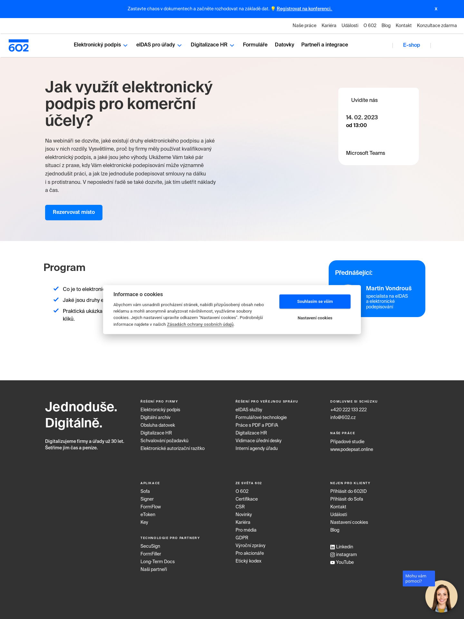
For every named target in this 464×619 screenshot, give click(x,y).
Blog (386, 26)
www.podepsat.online (351, 447)
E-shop (411, 44)
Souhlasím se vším (315, 301)
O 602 (369, 26)
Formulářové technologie (261, 416)
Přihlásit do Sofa (346, 497)
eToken (147, 513)
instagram (343, 553)
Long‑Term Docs (157, 560)
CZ (444, 44)
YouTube (342, 560)
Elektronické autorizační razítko (172, 447)
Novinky (244, 513)
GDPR (242, 536)
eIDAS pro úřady (159, 44)
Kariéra (329, 26)
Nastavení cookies (349, 520)
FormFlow (150, 505)
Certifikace (247, 497)
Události (350, 26)
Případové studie (347, 440)
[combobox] (444, 44)
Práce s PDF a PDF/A (257, 424)
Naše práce (304, 26)
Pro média (246, 528)
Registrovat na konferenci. (305, 9)
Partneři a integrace (324, 44)
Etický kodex (248, 559)
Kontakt (404, 26)
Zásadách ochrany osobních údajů (200, 324)
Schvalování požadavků (164, 439)
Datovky (284, 44)
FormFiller (150, 552)
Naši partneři (153, 568)
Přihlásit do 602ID (348, 489)
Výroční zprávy (251, 544)
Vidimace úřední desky (259, 439)
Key (144, 520)
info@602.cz (343, 416)
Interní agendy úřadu (257, 447)
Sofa (145, 489)
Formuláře (255, 44)
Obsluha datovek (157, 424)
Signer (147, 497)
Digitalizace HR (213, 44)
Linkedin (341, 545)
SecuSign (150, 545)
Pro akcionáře (250, 551)
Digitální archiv (155, 416)
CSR (240, 505)
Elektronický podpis (101, 44)
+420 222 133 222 (348, 408)
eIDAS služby (249, 408)
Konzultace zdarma (437, 26)
